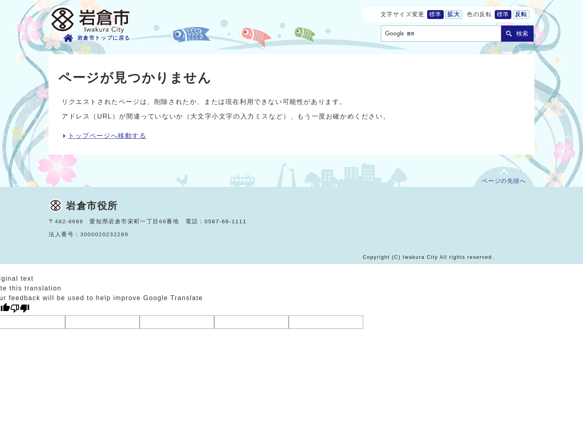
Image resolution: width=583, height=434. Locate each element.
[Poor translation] (20, 308)
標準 (435, 14)
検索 (522, 33)
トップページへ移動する (107, 135)
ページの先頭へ (504, 181)
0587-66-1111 (225, 221)
